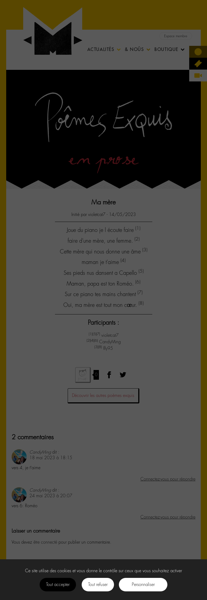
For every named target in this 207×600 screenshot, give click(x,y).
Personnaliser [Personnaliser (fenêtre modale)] (143, 584)
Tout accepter (58, 584)
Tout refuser (98, 584)
